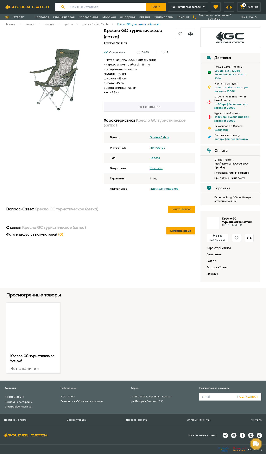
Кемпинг (183, 17)
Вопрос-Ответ (217, 267)
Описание (214, 254)
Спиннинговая (64, 17)
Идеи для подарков (164, 188)
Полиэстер (157, 147)
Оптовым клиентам (199, 419)
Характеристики (219, 248)
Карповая (42, 17)
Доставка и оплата (15, 419)
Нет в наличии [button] (217, 238)
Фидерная (128, 17)
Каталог (30, 24)
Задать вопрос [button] (181, 209)
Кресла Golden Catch (95, 24)
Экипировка (163, 17)
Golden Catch (159, 137)
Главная (11, 24)
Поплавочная (88, 17)
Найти (155, 6)
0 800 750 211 (14, 397)
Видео (211, 261)
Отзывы (212, 274)
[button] (216, 7)
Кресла (68, 24)
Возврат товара (76, 419)
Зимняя (144, 17)
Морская (109, 17)
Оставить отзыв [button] (180, 231)
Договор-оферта (136, 419)
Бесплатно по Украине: (215, 17)
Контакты (256, 419)
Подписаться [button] (247, 396)
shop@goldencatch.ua (18, 406)
